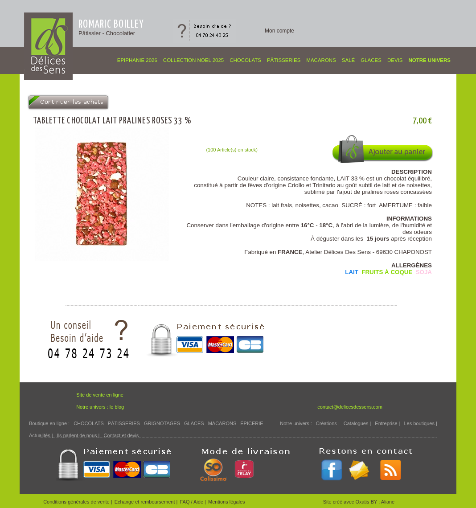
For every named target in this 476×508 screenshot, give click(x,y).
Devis (395, 60)
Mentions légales (226, 501)
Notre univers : (296, 423)
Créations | (328, 423)
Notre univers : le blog (100, 407)
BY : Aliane (383, 501)
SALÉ (348, 60)
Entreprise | (387, 423)
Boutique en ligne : (49, 423)
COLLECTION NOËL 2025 (193, 60)
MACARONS (321, 60)
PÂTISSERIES (283, 60)
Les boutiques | (420, 423)
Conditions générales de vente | (77, 501)
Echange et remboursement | (146, 501)
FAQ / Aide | (193, 501)
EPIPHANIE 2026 (137, 60)
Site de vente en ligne (99, 394)
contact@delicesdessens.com (349, 407)
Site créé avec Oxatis (347, 501)
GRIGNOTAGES (162, 423)
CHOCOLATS (245, 60)
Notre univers (429, 60)
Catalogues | (357, 423)
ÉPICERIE (251, 423)
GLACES (371, 60)
